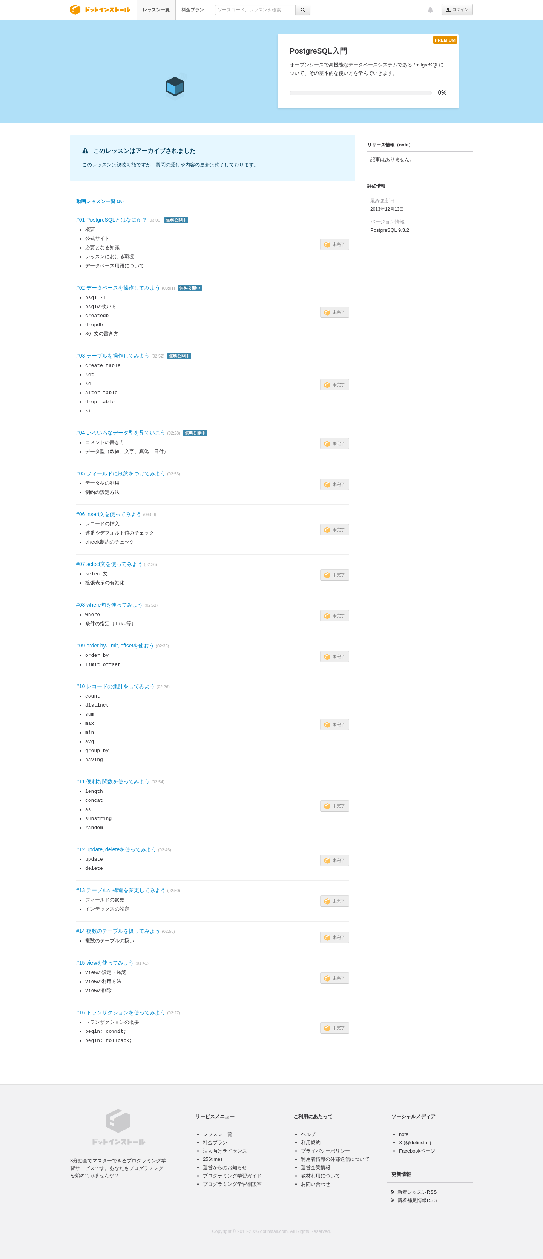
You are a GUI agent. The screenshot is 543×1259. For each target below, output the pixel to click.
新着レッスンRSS (417, 1192)
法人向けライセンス (225, 1151)
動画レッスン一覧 (100, 201)
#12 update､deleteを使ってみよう (116, 849)
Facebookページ (417, 1151)
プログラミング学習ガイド (232, 1176)
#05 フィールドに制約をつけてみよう (121, 473)
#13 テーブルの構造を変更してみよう (121, 890)
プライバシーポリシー (325, 1151)
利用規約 (311, 1142)
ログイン (457, 9)
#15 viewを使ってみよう (105, 963)
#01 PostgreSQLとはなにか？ (111, 220)
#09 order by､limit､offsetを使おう (115, 646)
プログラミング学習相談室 (232, 1184)
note (403, 1134)
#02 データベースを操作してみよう (118, 288)
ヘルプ (308, 1134)
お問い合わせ (315, 1184)
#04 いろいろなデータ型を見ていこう (121, 433)
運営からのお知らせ (225, 1167)
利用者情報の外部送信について (335, 1159)
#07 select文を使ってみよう (109, 564)
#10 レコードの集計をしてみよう (115, 686)
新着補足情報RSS (417, 1200)
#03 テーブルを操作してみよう (113, 356)
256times (213, 1159)
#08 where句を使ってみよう (109, 605)
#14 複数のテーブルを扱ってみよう (118, 931)
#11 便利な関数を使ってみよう (113, 781)
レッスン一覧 (156, 9)
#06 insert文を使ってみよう (108, 514)
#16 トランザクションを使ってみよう (121, 1012)
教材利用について (320, 1176)
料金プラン (192, 9)
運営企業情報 (315, 1167)
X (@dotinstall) (415, 1142)
